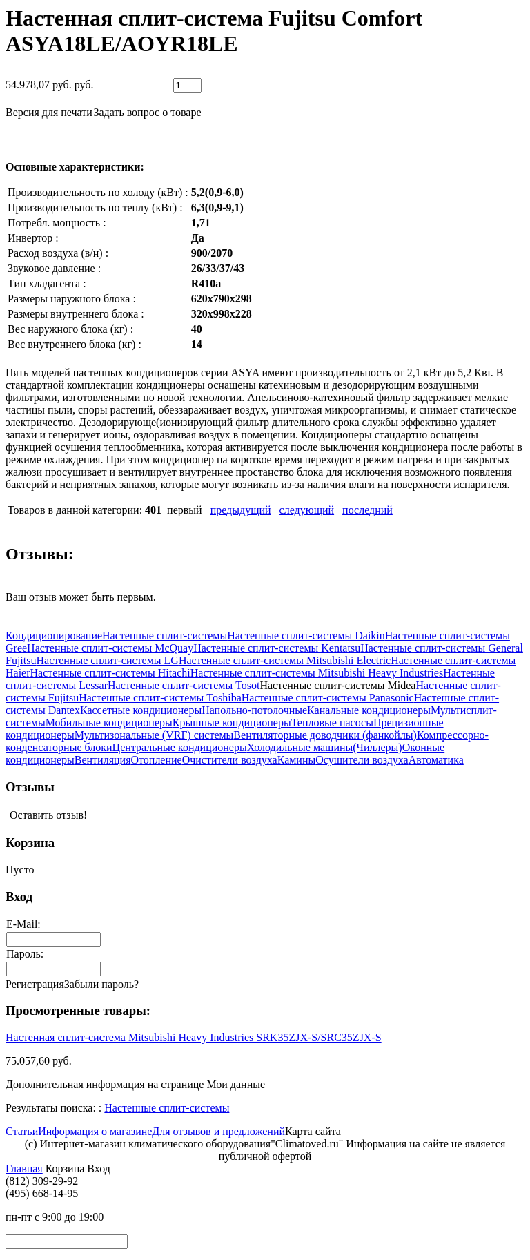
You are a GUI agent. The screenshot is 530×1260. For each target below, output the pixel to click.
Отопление (155, 760)
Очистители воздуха (229, 760)
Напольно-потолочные (254, 710)
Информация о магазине (95, 1131)
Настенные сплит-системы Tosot (183, 685)
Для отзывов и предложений (218, 1131)
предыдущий (240, 510)
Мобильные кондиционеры (109, 722)
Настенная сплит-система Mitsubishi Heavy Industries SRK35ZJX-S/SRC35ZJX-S (194, 1037)
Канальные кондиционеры (369, 710)
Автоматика (436, 760)
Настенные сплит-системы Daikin (306, 635)
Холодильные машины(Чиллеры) (324, 747)
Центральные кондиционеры (179, 747)
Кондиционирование (54, 635)
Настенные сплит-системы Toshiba (160, 698)
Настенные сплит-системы (164, 635)
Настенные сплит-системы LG (107, 660)
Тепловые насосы (332, 722)
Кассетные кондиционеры (141, 710)
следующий (307, 510)
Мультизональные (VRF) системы (154, 735)
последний (367, 510)
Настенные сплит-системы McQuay (110, 648)
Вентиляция (103, 760)
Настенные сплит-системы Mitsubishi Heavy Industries (316, 673)
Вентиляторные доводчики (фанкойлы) (325, 735)
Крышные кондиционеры (232, 722)
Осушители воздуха (361, 760)
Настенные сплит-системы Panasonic (328, 698)
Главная (24, 1168)
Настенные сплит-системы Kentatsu (276, 648)
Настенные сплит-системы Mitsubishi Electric (285, 660)
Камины (296, 760)
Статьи (22, 1131)
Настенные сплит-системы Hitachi (110, 673)
